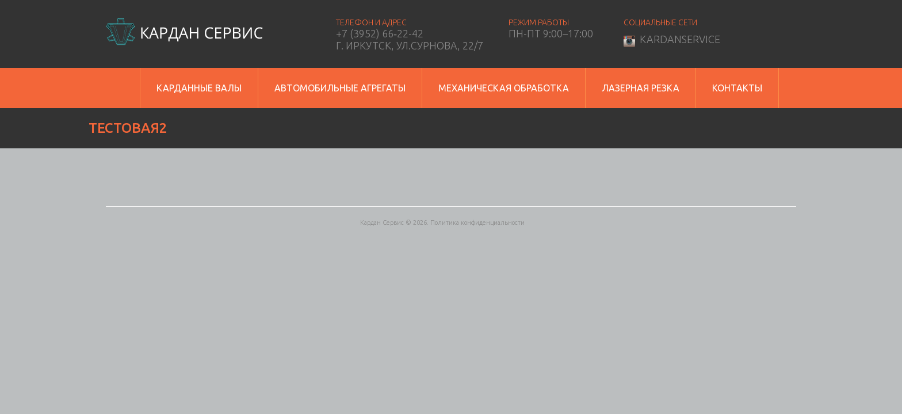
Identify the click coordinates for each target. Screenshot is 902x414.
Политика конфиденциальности (477, 222)
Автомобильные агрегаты (340, 88)
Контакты (737, 88)
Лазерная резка (640, 88)
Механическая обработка (503, 88)
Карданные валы (199, 88)
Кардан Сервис (382, 222)
